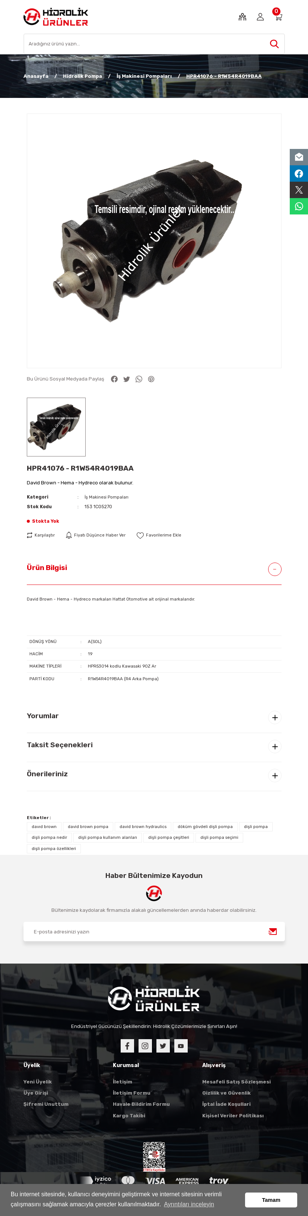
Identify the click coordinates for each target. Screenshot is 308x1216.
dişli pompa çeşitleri (168, 837)
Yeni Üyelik (37, 1082)
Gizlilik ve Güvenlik (226, 1093)
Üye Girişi (35, 1093)
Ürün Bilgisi (47, 567)
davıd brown (44, 827)
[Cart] (278, 16)
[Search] (154, 44)
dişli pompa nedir (49, 837)
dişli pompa (256, 827)
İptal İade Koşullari (226, 1104)
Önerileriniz (47, 774)
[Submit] (273, 932)
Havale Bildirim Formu (141, 1104)
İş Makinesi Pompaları (108, 497)
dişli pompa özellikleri (54, 848)
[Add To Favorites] (165, 535)
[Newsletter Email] (154, 932)
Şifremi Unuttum (46, 1104)
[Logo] (56, 16)
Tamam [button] (271, 1200)
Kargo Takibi (129, 1116)
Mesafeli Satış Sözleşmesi (236, 1082)
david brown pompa (88, 827)
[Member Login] (260, 16)
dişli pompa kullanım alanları (107, 837)
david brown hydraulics (143, 827)
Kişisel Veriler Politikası (233, 1116)
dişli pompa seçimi (219, 837)
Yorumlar (43, 716)
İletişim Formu (131, 1093)
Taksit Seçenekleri (60, 745)
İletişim (122, 1082)
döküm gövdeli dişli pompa (205, 827)
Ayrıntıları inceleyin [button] (189, 1204)
